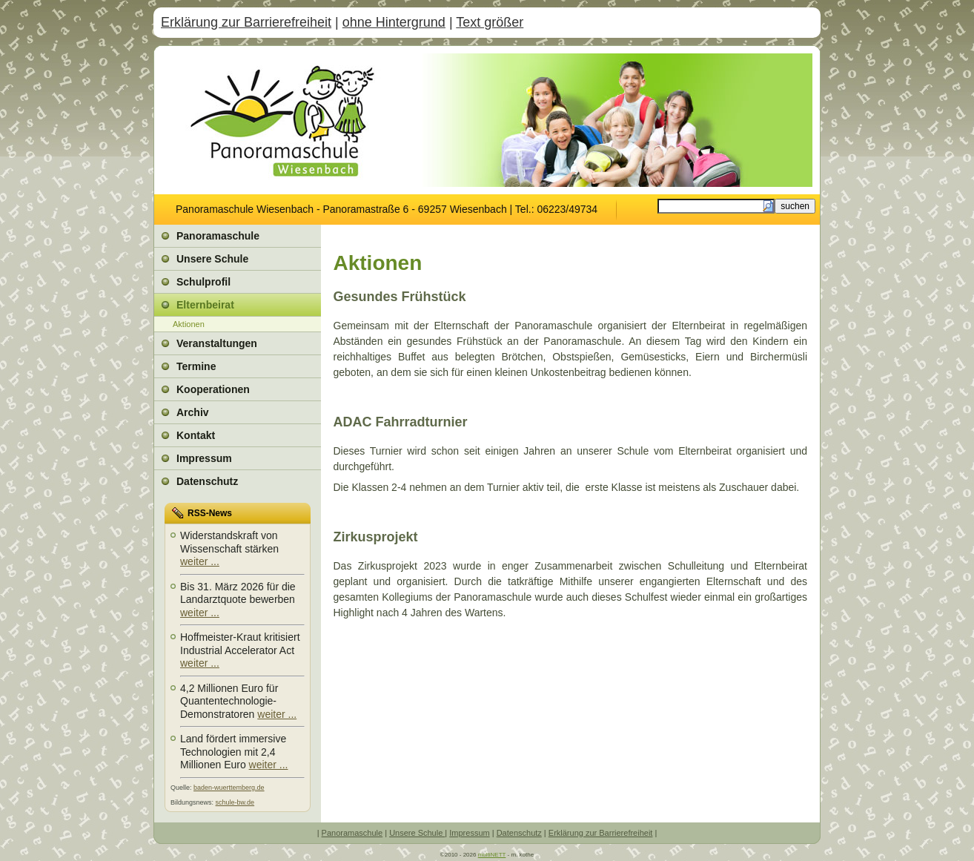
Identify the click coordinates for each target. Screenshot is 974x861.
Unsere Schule (417, 832)
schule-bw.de (235, 802)
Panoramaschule (352, 832)
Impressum (469, 832)
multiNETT (492, 854)
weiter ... (199, 561)
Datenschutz (519, 832)
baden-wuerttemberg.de (229, 787)
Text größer (489, 22)
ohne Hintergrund (393, 22)
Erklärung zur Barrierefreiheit (246, 22)
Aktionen (189, 324)
